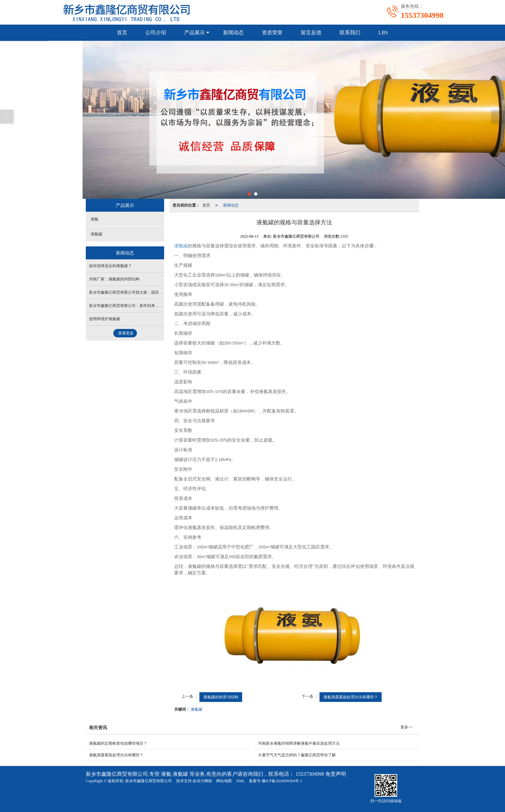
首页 (122, 32)
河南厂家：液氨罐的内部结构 (114, 279)
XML (240, 781)
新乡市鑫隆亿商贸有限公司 (148, 781)
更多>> (406, 727)
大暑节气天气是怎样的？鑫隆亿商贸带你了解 (297, 755)
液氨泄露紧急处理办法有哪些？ (350, 697)
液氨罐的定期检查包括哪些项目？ (118, 743)
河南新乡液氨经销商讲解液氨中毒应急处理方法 (299, 743)
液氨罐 (196, 709)
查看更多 (126, 333)
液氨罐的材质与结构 (220, 697)
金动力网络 (202, 781)
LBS (383, 32)
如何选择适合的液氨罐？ (110, 266)
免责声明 (335, 774)
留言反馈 (311, 32)
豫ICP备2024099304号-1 (282, 781)
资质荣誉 (272, 32)
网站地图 (224, 781)
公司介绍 (155, 32)
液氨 (94, 219)
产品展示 (194, 32)
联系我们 (350, 32)
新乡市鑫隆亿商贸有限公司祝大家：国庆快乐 (128, 292)
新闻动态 (233, 32)
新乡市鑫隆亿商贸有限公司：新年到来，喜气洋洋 (131, 305)
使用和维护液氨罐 (104, 319)
